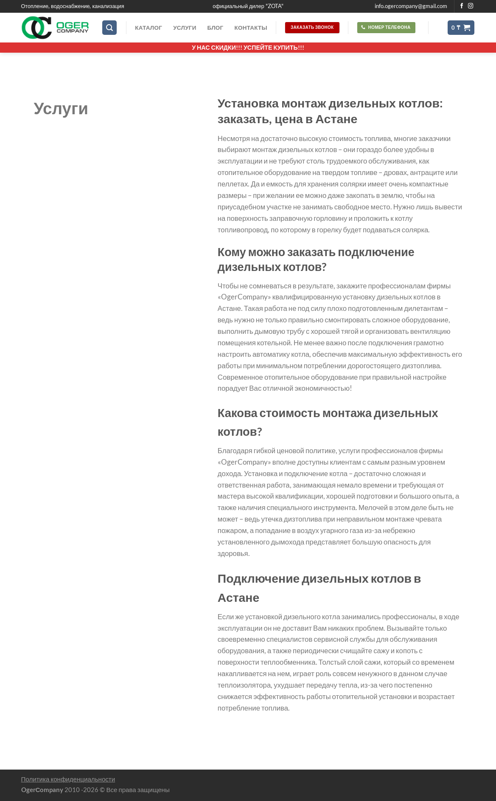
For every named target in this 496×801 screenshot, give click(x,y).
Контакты (250, 27)
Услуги (184, 27)
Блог (215, 27)
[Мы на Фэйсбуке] (462, 6)
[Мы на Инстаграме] (471, 6)
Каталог (148, 27)
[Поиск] (109, 27)
